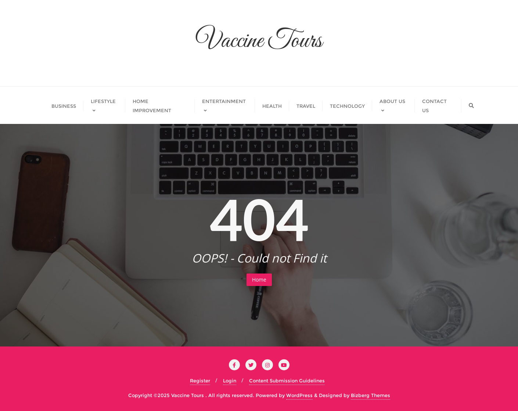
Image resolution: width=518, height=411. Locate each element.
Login (229, 381)
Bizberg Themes (370, 395)
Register (200, 381)
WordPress (299, 395)
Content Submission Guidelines (287, 381)
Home (259, 279)
